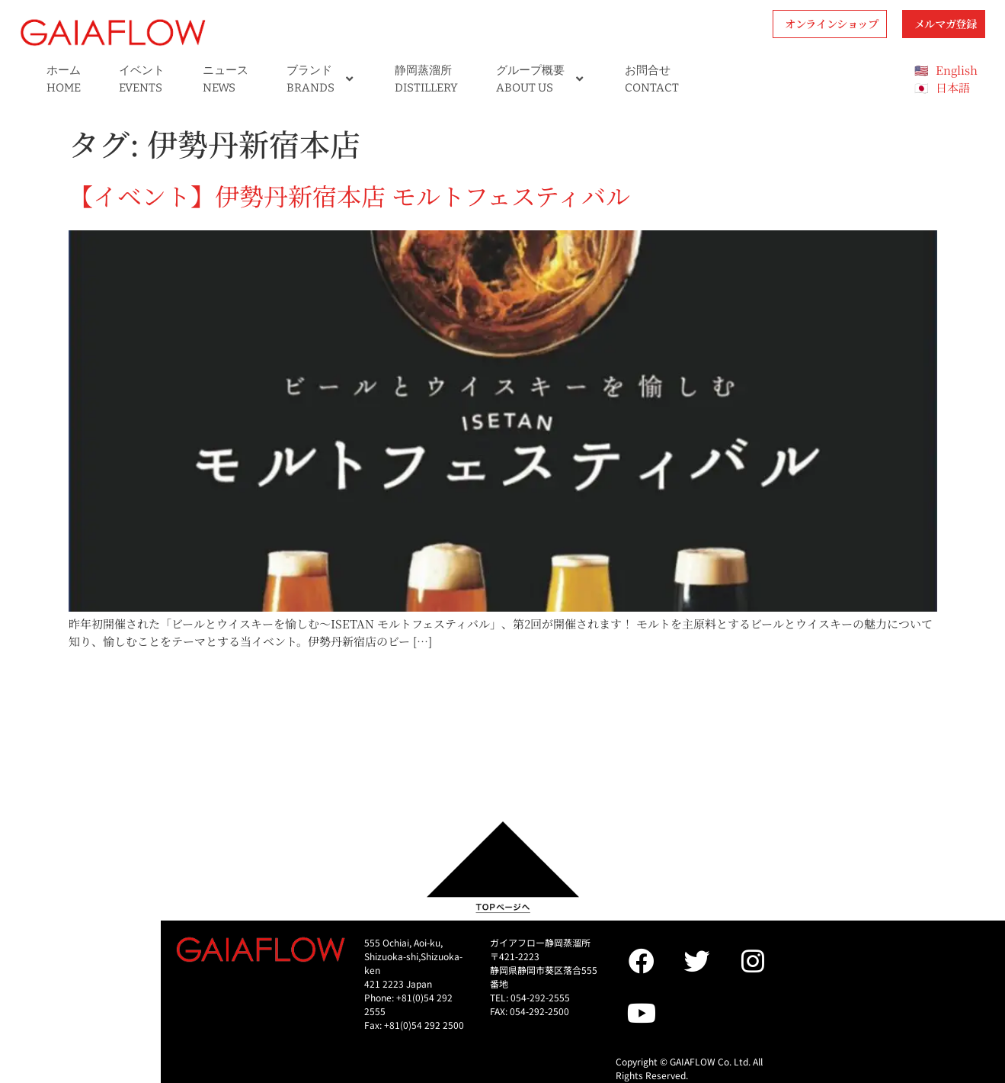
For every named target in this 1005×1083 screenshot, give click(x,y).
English (957, 70)
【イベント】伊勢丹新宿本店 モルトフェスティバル (349, 195)
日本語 (953, 87)
